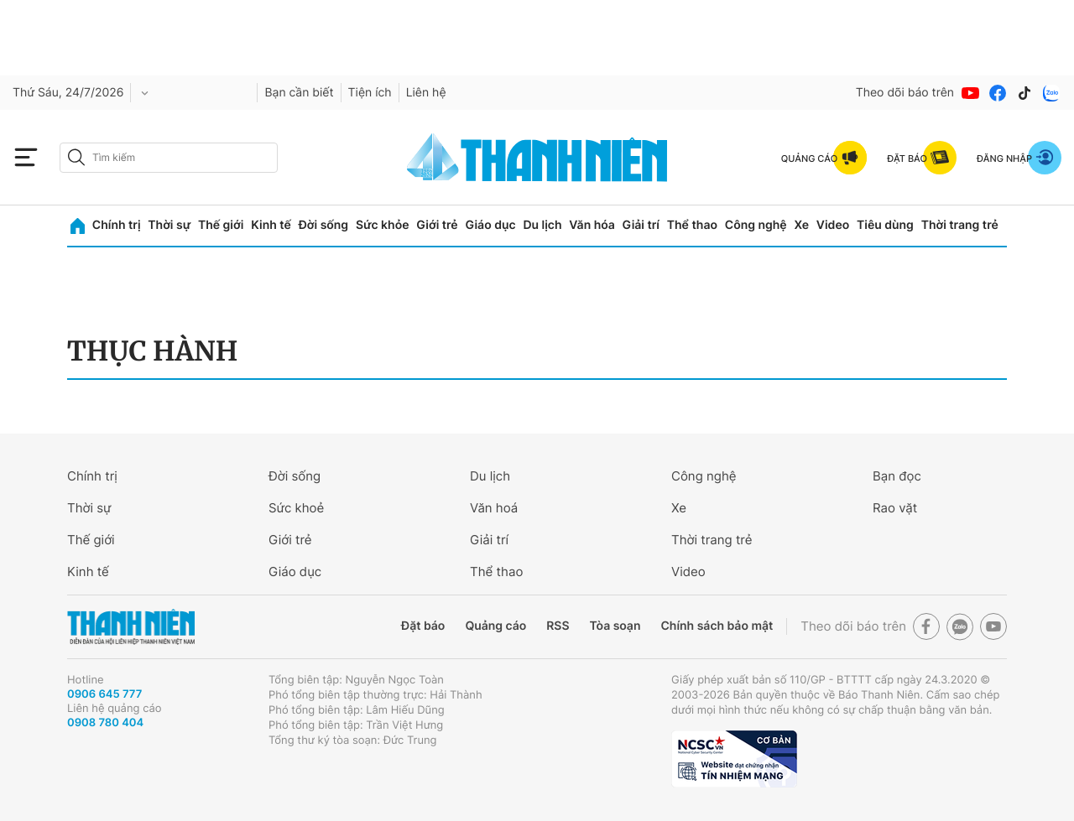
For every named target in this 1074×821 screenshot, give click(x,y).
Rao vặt (895, 508)
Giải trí (641, 225)
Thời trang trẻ (959, 225)
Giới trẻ (436, 225)
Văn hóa (592, 225)
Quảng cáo (495, 626)
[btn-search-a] (76, 157)
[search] (169, 158)
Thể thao (692, 225)
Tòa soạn (615, 626)
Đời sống (323, 225)
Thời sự (169, 225)
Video (832, 225)
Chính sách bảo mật (716, 626)
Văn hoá (494, 508)
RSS (557, 626)
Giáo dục (490, 225)
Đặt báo (423, 626)
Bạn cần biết (298, 93)
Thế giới (220, 225)
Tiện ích (370, 93)
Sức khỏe (382, 225)
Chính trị (116, 225)
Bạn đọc (897, 476)
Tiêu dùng (885, 225)
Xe (801, 225)
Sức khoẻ (296, 508)
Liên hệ (426, 93)
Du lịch (542, 225)
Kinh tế (271, 225)
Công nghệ (756, 225)
